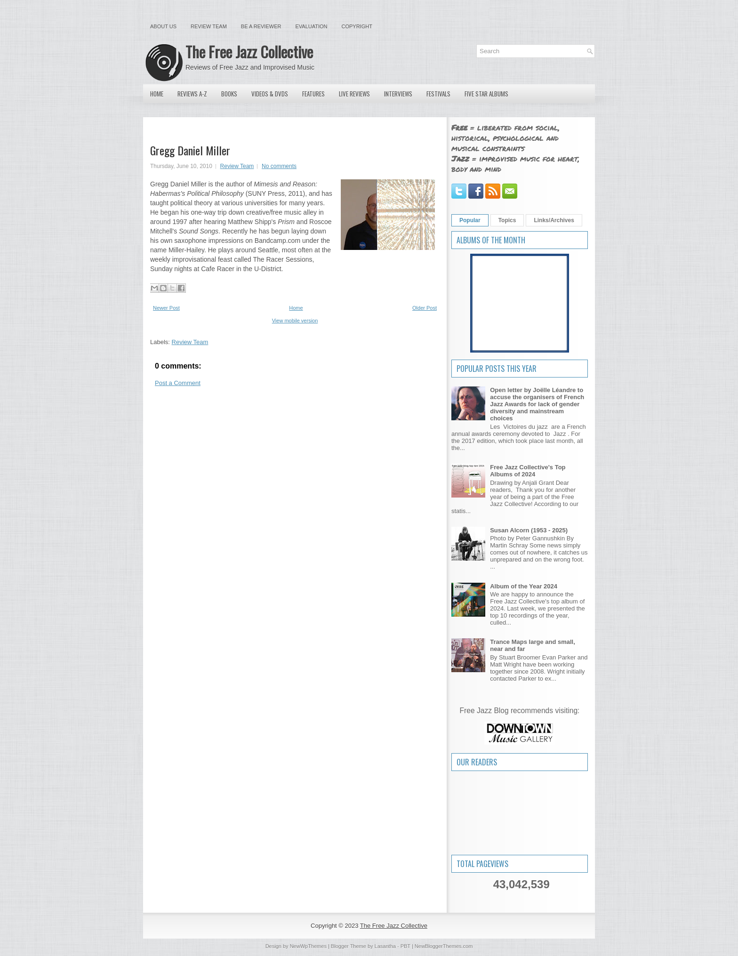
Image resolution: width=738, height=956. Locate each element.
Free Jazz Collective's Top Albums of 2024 (527, 471)
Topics (507, 220)
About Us (163, 26)
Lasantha (385, 946)
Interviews (398, 93)
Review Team (209, 26)
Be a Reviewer (261, 26)
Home (156, 93)
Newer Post (166, 308)
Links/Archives (554, 220)
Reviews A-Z (192, 93)
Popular (470, 220)
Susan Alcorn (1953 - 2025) (529, 530)
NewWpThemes (308, 946)
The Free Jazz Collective (249, 51)
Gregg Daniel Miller (190, 150)
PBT (405, 946)
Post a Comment (178, 382)
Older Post (424, 308)
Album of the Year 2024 (523, 586)
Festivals (438, 93)
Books (229, 93)
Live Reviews (354, 93)
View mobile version (295, 320)
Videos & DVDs (269, 93)
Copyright (357, 26)
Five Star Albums (486, 93)
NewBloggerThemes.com (444, 946)
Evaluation (311, 26)
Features (313, 93)
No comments (279, 166)
